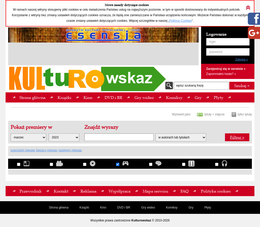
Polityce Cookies (180, 21)
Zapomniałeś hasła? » (221, 74)
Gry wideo (148, 207)
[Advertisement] (103, 54)
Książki (84, 207)
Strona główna (59, 207)
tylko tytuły (245, 114)
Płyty (207, 207)
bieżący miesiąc (47, 150)
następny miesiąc (70, 150)
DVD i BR (123, 207)
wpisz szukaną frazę (190, 85)
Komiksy (171, 207)
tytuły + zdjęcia (214, 114)
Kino (103, 207)
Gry (190, 207)
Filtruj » (237, 137)
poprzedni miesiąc (23, 150)
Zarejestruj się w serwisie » (226, 69)
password (215, 52)
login (212, 42)
